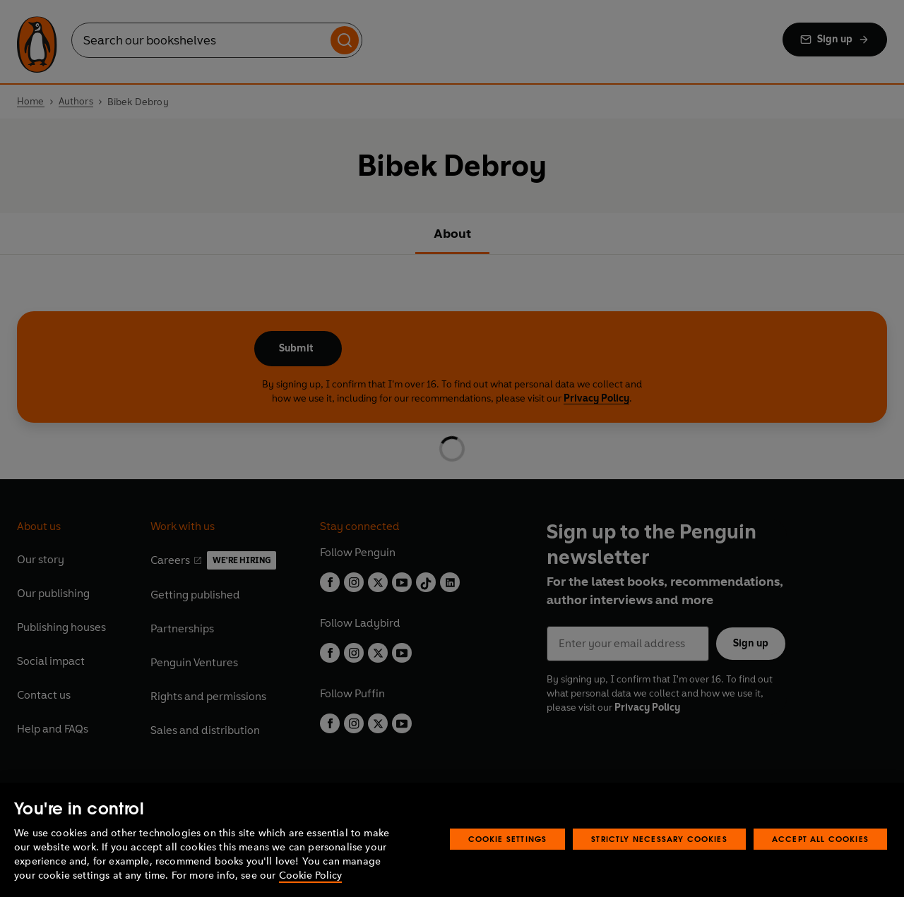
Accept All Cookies (820, 838)
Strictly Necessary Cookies (659, 838)
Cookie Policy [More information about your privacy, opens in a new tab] (310, 875)
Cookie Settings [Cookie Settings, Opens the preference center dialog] (507, 838)
